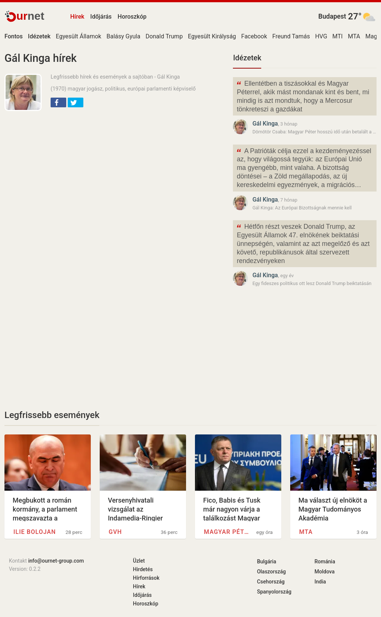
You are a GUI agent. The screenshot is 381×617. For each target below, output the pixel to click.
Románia (324, 561)
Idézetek (247, 57)
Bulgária (266, 561)
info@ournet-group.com (56, 561)
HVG (321, 36)
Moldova (324, 572)
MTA (354, 36)
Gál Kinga (265, 123)
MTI (337, 36)
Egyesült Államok (78, 36)
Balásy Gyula (123, 36)
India (320, 582)
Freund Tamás (291, 36)
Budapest (332, 16)
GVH (115, 531)
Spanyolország (274, 592)
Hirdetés (143, 569)
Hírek (77, 16)
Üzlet (139, 561)
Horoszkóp (132, 16)
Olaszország (271, 572)
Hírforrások (146, 578)
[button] (58, 102)
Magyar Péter (228, 531)
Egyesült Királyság (212, 36)
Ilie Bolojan (34, 531)
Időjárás (101, 16)
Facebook (254, 36)
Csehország (271, 582)
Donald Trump (164, 36)
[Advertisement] (114, 170)
